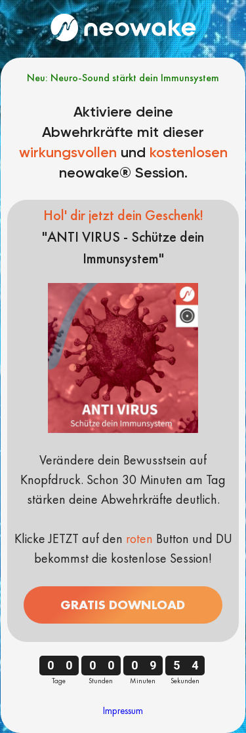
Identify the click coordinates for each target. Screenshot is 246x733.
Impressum (123, 710)
